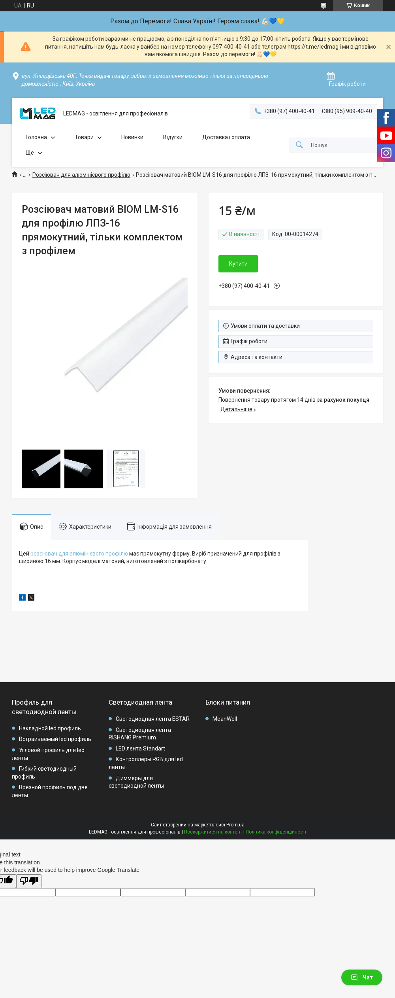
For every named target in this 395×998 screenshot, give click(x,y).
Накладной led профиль (50, 728)
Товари (84, 137)
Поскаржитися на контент (213, 832)
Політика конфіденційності (276, 832)
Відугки (172, 137)
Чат (362, 977)
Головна (36, 137)
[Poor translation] (28, 881)
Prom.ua (235, 825)
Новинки (132, 137)
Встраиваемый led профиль (55, 739)
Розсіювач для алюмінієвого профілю (81, 175)
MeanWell (225, 719)
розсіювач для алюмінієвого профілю (79, 553)
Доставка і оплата (226, 137)
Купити (238, 264)
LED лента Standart (140, 748)
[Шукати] (299, 145)
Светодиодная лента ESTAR (153, 719)
